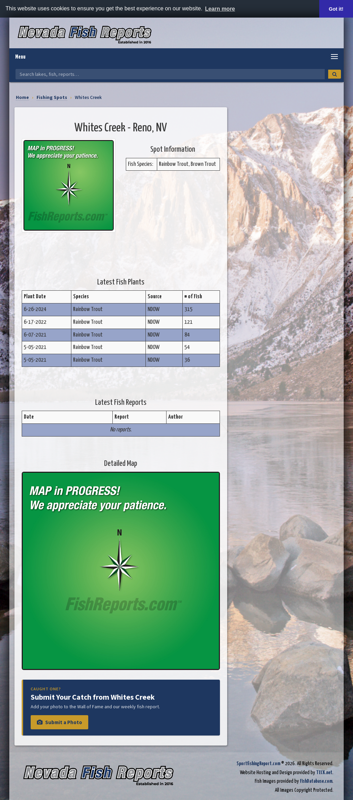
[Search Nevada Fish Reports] (170, 74)
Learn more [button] (220, 9)
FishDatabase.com (316, 781)
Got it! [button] (336, 9)
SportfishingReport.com (258, 763)
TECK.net (324, 772)
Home (22, 97)
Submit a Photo (59, 722)
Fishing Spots (52, 97)
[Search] (334, 74)
